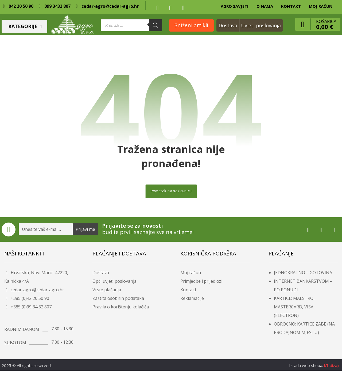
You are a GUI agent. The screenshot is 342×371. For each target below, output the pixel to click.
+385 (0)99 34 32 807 (28, 307)
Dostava (100, 273)
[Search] (155, 25)
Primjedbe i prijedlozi (201, 281)
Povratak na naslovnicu (171, 191)
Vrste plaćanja (106, 290)
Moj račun (190, 273)
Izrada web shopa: (306, 365)
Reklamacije (192, 298)
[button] (157, 7)
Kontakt (188, 290)
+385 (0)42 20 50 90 (26, 298)
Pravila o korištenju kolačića (120, 307)
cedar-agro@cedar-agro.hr (34, 290)
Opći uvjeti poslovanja (114, 281)
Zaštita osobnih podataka (118, 298)
